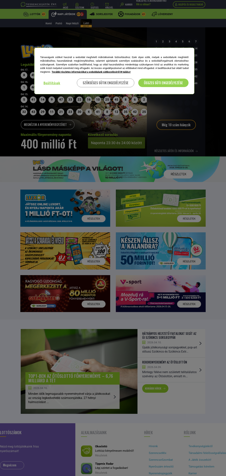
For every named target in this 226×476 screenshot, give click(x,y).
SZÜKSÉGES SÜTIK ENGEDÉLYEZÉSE (105, 82)
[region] (114, 71)
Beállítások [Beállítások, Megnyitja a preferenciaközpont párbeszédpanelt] (52, 82)
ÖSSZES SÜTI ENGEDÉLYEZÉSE (163, 82)
